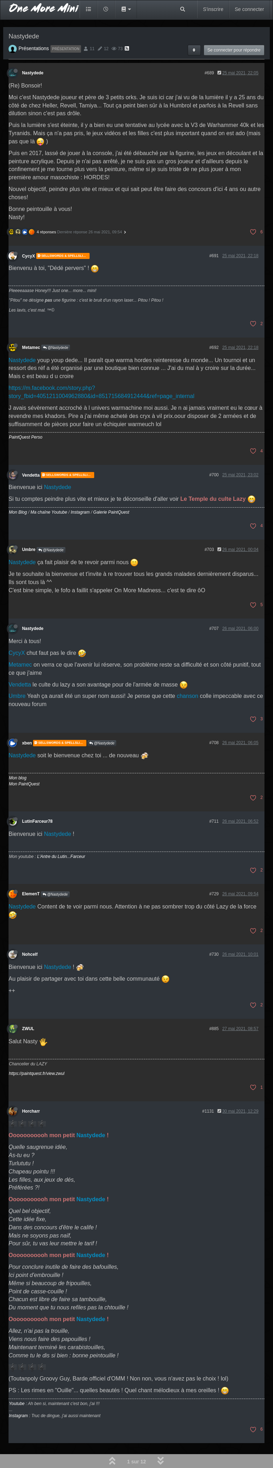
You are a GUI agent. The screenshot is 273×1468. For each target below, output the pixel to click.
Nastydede (32, 72)
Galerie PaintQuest (111, 512)
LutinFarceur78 (37, 821)
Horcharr (31, 1111)
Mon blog (17, 777)
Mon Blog (18, 512)
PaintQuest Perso (25, 437)
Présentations (33, 48)
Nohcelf (30, 954)
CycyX (28, 255)
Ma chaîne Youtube (49, 512)
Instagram (80, 512)
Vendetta (31, 474)
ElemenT (31, 893)
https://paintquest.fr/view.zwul (36, 1073)
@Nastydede (55, 348)
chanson (187, 696)
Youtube (17, 1403)
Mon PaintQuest (24, 783)
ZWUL (28, 1028)
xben (27, 743)
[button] (126, 9)
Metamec (31, 347)
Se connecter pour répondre (234, 50)
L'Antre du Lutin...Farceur (61, 856)
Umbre (29, 549)
